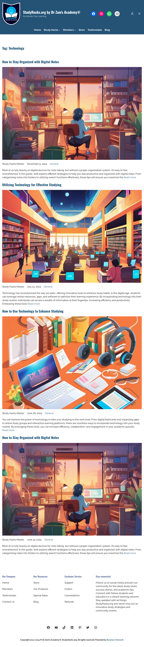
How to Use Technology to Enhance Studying (32, 311)
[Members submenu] (75, 30)
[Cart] (139, 13)
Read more (130, 177)
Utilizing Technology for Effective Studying (31, 184)
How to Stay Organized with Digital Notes (30, 61)
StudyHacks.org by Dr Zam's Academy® (51, 12)
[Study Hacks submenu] (59, 30)
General (54, 163)
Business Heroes (115, 640)
